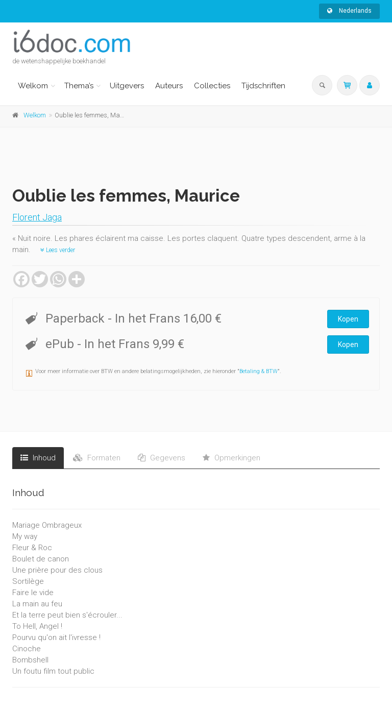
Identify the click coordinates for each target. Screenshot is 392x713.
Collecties (212, 85)
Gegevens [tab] (161, 457)
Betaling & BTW (258, 371)
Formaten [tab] (96, 457)
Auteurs (169, 85)
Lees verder (57, 250)
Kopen (348, 319)
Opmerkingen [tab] (231, 457)
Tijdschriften (263, 85)
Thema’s (78, 85)
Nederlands (349, 10)
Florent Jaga (37, 217)
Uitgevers (127, 85)
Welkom (33, 85)
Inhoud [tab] (38, 457)
